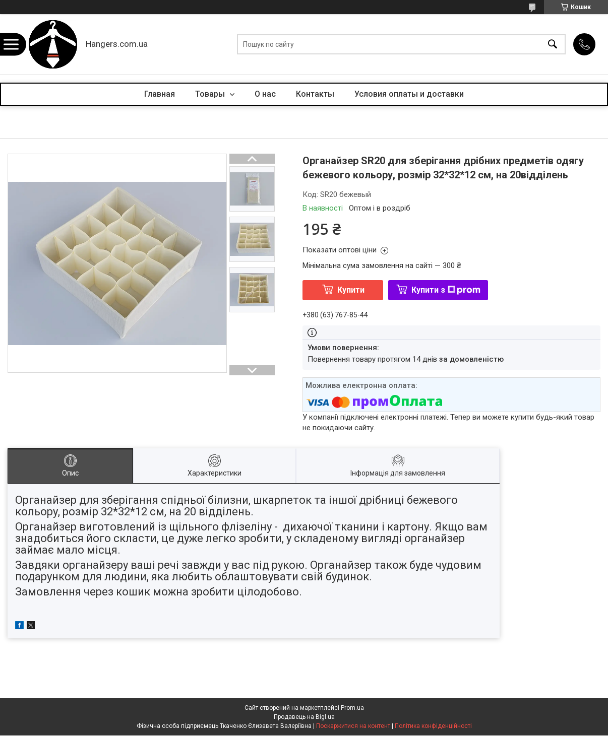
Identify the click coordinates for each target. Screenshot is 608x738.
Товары (211, 94)
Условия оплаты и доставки (409, 94)
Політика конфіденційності (433, 725)
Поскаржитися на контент (353, 725)
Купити (350, 290)
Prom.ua (352, 707)
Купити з (445, 290)
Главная (159, 94)
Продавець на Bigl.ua (304, 716)
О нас (265, 94)
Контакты (315, 94)
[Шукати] (552, 44)
